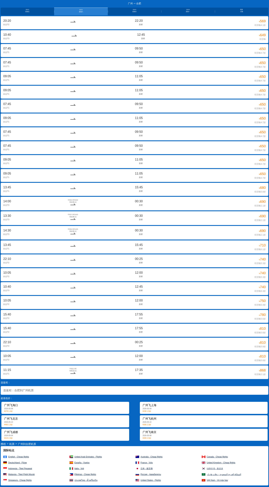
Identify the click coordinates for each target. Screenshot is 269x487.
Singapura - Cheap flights (20, 480)
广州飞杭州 (149, 418)
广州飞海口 (11, 405)
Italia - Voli (79, 468)
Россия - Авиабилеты (151, 474)
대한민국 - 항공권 (215, 468)
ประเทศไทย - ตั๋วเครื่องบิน (86, 480)
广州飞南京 (149, 432)
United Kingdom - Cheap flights (221, 462)
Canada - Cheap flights (217, 457)
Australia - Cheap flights (151, 457)
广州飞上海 (149, 405)
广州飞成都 (11, 432)
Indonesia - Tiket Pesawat (20, 468)
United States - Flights (151, 480)
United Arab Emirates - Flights (88, 457)
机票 (11, 444)
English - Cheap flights (18, 457)
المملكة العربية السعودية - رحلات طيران (224, 474)
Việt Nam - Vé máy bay (217, 480)
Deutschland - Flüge (17, 462)
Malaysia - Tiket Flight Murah (21, 474)
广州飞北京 (11, 418)
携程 (3, 444)
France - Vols (147, 462)
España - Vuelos (82, 462)
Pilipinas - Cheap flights (85, 474)
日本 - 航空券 (147, 468)
